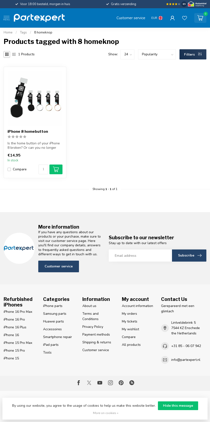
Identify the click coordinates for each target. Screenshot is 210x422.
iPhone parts (52, 306)
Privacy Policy (92, 326)
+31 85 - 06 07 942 (186, 346)
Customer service (131, 17)
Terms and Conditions (90, 316)
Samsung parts (54, 313)
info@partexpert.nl (185, 359)
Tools (47, 352)
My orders (129, 313)
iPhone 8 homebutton (28, 131)
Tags (23, 32)
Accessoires (52, 329)
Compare (20, 169)
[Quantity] (43, 169)
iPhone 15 (11, 358)
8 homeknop (43, 32)
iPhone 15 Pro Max (18, 342)
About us (89, 306)
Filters (193, 54)
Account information (137, 306)
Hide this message (178, 405)
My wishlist (130, 329)
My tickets (129, 321)
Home (8, 32)
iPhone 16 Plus (15, 327)
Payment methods (96, 334)
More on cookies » (105, 413)
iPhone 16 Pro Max (18, 311)
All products (131, 344)
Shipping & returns (96, 342)
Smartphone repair (57, 337)
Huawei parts (53, 321)
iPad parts (51, 344)
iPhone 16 (11, 335)
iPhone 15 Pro (14, 350)
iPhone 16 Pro (14, 319)
